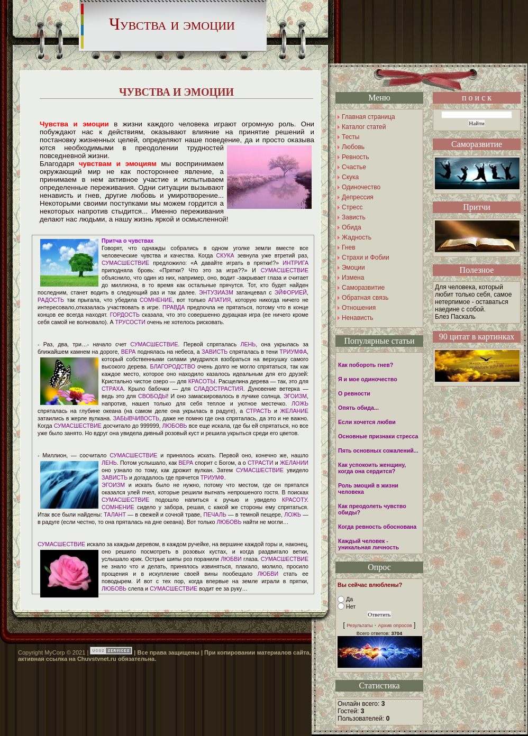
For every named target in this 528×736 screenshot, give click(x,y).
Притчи (476, 207)
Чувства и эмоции (172, 23)
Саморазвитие (476, 144)
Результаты (359, 625)
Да (349, 599)
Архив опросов (395, 625)
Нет (351, 606)
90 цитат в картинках (477, 336)
